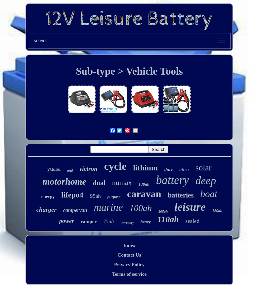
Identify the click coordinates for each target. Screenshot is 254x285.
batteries (180, 195)
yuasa (54, 168)
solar (203, 167)
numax (122, 182)
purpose (113, 197)
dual (99, 183)
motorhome (64, 181)
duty (168, 169)
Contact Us (129, 255)
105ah (163, 211)
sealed (192, 221)
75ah (108, 221)
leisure (189, 207)
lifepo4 (72, 195)
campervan (75, 210)
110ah (168, 219)
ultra (184, 169)
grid (70, 170)
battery (172, 180)
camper (89, 221)
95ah (95, 196)
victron (88, 168)
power (66, 221)
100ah (141, 208)
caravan (144, 193)
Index (129, 245)
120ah (217, 210)
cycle (115, 166)
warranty (127, 223)
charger (46, 209)
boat (209, 194)
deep (205, 181)
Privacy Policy (129, 264)
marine (108, 207)
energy (48, 196)
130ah (144, 184)
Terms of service (129, 274)
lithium (145, 167)
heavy (146, 221)
